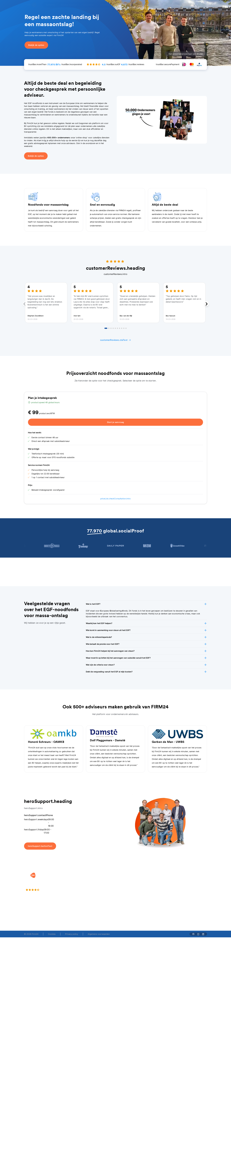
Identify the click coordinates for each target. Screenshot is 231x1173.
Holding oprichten (94, 883)
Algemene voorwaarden (99, 934)
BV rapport (123, 893)
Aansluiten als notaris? (160, 888)
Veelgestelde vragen (191, 883)
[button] (146, 604)
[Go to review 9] (123, 328)
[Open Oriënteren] (106, 4)
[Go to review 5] (115, 328)
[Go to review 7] (119, 328)
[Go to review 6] (117, 328)
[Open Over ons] (121, 4)
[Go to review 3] (111, 328)
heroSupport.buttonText (40, 846)
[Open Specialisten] (90, 4)
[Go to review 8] (121, 328)
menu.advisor (167, 5)
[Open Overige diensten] (70, 4)
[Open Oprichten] (52, 4)
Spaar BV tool (124, 888)
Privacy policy (71, 934)
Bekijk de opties (36, 156)
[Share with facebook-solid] (193, 934)
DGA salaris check (126, 883)
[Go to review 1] (105, 328)
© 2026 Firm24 (31, 934)
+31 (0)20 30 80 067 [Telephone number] (97, 918)
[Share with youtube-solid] (198, 934)
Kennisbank (187, 888)
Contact (185, 893)
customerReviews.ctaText (115, 340)
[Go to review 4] (113, 328)
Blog (184, 879)
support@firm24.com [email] (131, 918)
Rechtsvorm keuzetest (128, 879)
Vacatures (154, 883)
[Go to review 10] (126, 328)
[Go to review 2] (108, 328)
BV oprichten (92, 879)
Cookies (51, 934)
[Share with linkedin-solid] (203, 934)
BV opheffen (91, 893)
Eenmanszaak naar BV (96, 888)
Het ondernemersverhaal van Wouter (186, 54)
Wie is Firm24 (156, 879)
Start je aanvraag (115, 422)
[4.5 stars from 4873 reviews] (53, 890)
